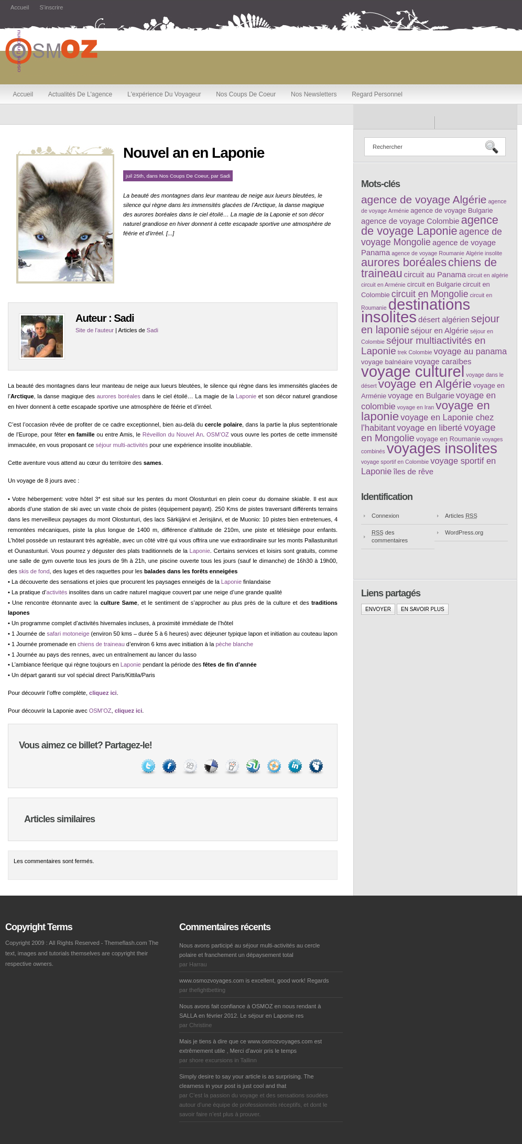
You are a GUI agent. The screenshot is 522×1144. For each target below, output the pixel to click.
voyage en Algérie (425, 383)
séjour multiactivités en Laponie (423, 345)
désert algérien (444, 319)
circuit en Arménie (383, 284)
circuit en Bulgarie (434, 284)
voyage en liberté (429, 427)
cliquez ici (103, 693)
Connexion (385, 516)
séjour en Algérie (440, 330)
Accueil (19, 7)
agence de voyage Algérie (423, 199)
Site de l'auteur (94, 330)
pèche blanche (234, 644)
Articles (461, 516)
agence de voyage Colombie (410, 221)
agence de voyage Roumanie (428, 253)
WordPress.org (464, 532)
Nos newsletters (313, 94)
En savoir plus (422, 609)
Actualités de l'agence (80, 94)
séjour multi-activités (122, 445)
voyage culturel (412, 371)
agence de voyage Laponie (429, 225)
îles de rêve (413, 471)
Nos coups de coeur (246, 94)
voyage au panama (470, 351)
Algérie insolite (484, 253)
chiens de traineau (101, 644)
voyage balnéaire (387, 362)
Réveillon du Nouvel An (173, 434)
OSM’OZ (217, 434)
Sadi (225, 176)
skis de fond (34, 571)
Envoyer (378, 609)
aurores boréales (118, 396)
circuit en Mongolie (430, 294)
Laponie (246, 396)
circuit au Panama (435, 274)
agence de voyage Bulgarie (451, 210)
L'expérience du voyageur (164, 94)
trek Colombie (415, 352)
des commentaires (390, 536)
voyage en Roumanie (448, 439)
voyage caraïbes (443, 361)
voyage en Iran (415, 407)
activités (57, 592)
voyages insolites (442, 448)
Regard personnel (377, 94)
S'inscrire (51, 7)
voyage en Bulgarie (421, 395)
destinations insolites (415, 310)
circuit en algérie (487, 275)
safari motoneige (68, 633)
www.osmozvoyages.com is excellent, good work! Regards (254, 980)
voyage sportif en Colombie (395, 462)
